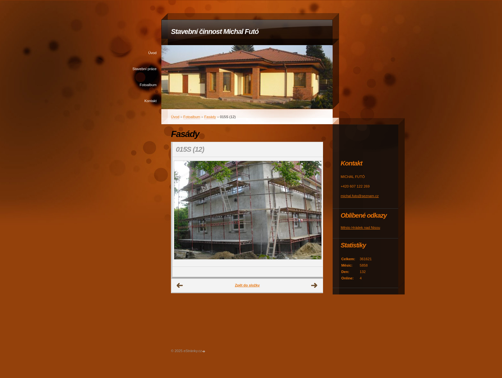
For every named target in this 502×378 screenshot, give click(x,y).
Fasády (210, 117)
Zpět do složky (247, 285)
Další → (314, 285)
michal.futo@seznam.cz (360, 196)
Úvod (152, 53)
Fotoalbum (148, 85)
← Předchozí (180, 285)
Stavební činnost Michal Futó (215, 32)
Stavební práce (145, 69)
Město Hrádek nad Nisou (360, 227)
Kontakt (150, 101)
